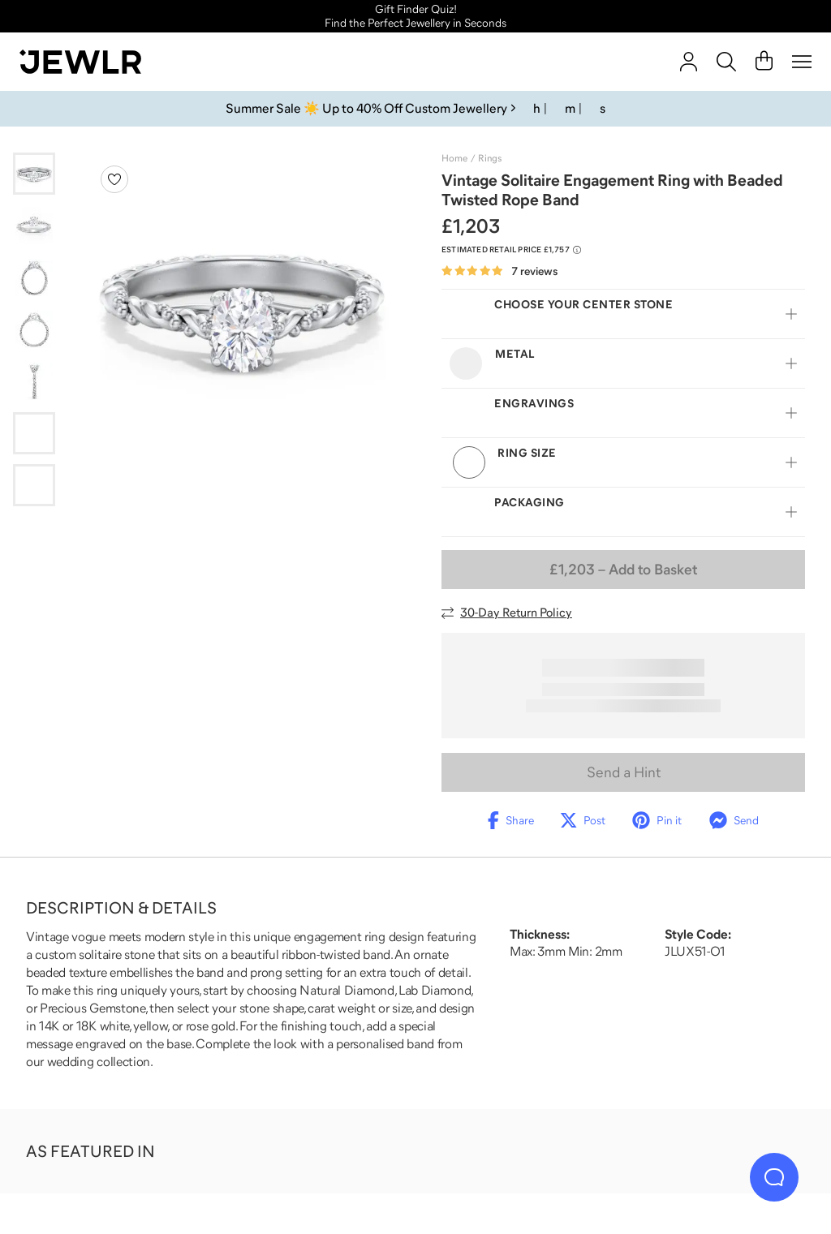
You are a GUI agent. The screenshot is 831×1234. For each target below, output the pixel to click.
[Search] (726, 61)
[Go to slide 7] (34, 485)
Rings (490, 158)
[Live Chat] (774, 1177)
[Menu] (802, 61)
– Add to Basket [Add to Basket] (623, 569)
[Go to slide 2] (34, 225)
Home (454, 158)
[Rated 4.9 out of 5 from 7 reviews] (499, 271)
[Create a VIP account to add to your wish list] (114, 179)
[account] (688, 61)
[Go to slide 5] (34, 381)
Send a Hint (624, 772)
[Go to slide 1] (34, 174)
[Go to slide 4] (34, 329)
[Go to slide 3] (34, 277)
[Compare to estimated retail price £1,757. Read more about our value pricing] (511, 250)
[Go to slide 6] (34, 433)
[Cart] (764, 61)
